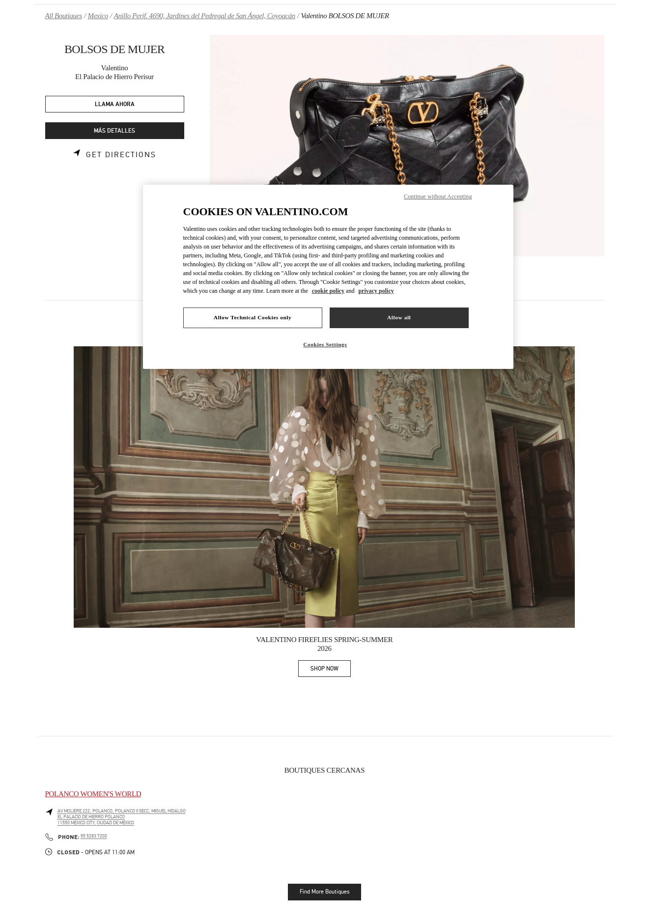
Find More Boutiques (324, 891)
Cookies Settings (325, 344)
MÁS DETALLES (114, 131)
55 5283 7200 (94, 836)
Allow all (399, 317)
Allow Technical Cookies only (252, 317)
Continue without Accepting (438, 196)
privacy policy (376, 290)
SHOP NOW (330, 670)
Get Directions (121, 155)
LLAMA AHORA (115, 104)
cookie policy (328, 290)
